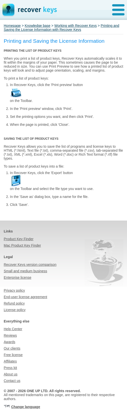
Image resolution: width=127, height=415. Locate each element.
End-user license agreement (25, 297)
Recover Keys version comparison (30, 265)
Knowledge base (37, 26)
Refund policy (14, 303)
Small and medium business (25, 271)
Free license (13, 355)
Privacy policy (14, 290)
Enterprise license (17, 277)
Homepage (12, 26)
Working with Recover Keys (75, 26)
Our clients (12, 348)
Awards (9, 342)
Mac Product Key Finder (22, 245)
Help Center (13, 329)
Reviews (10, 335)
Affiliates (10, 361)
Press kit (10, 368)
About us (10, 374)
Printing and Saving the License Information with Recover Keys (61, 28)
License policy (15, 310)
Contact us (12, 381)
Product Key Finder (18, 239)
